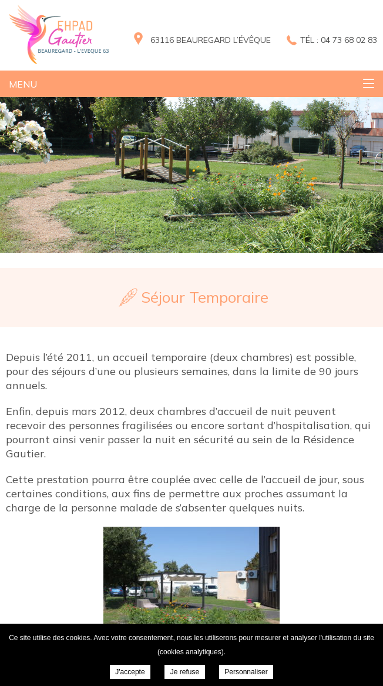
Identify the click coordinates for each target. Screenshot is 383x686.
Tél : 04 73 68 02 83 (338, 40)
